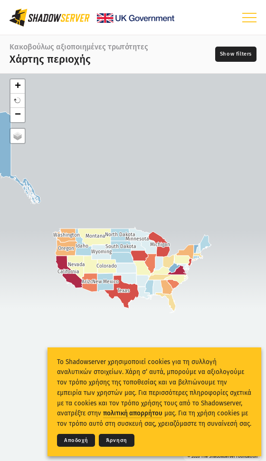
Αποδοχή (76, 440)
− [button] (18, 115)
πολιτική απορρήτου (132, 413)
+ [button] (18, 86)
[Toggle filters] (235, 54)
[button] (17, 101)
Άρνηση (116, 440)
